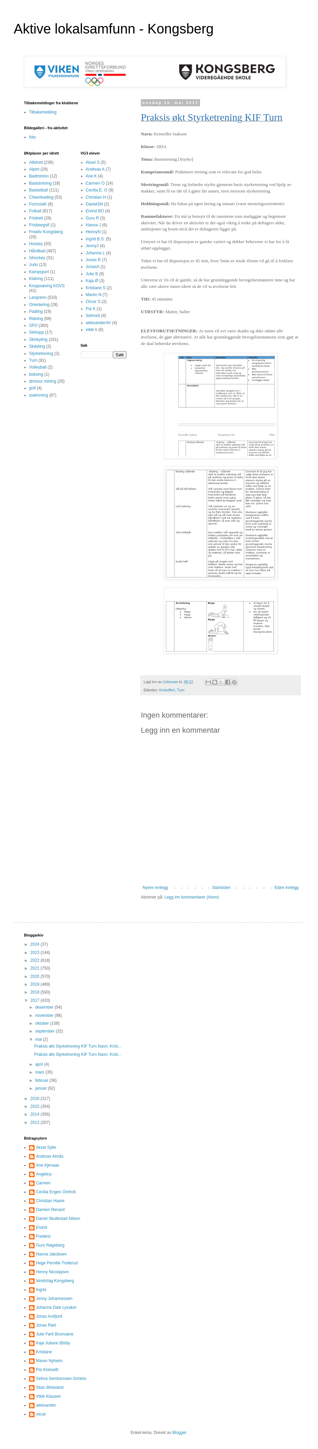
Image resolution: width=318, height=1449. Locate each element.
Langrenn (38, 297)
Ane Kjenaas (47, 1165)
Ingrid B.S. (95, 239)
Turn (180, 690)
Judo (33, 264)
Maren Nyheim (49, 1360)
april (39, 1064)
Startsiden (221, 887)
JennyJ (92, 245)
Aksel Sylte (46, 1147)
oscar (41, 1414)
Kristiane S (96, 287)
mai (39, 1039)
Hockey (36, 243)
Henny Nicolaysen (52, 1271)
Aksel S (93, 162)
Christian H (96, 197)
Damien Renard (50, 1209)
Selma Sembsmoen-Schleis (61, 1378)
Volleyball (38, 367)
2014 (35, 1114)
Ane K (91, 176)
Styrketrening (41, 353)
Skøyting (37, 346)
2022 (35, 960)
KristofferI (167, 690)
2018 (35, 992)
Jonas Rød (46, 1325)
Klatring (36, 278)
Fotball (35, 211)
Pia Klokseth (47, 1369)
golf (32, 388)
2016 (35, 1098)
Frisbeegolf (39, 225)
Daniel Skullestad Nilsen (58, 1218)
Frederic (43, 1236)
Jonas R (93, 259)
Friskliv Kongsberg (46, 231)
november (45, 1015)
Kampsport (39, 271)
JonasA (93, 266)
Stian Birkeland (50, 1387)
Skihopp (36, 332)
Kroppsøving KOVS (47, 285)
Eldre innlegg (287, 887)
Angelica (44, 1174)
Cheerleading (41, 197)
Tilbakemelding (42, 112)
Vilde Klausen (48, 1396)
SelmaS (93, 315)
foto (32, 137)
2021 (35, 968)
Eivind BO (95, 211)
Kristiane (44, 1352)
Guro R (92, 218)
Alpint (34, 169)
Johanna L (95, 253)
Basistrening (40, 183)
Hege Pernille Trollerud (57, 1263)
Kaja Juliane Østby (53, 1343)
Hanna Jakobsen (51, 1254)
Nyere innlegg (155, 887)
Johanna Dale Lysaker (56, 1307)
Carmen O (95, 183)
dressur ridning (42, 381)
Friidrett (36, 218)
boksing (36, 374)
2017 (35, 1000)
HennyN (93, 231)
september (45, 1031)
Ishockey (37, 257)
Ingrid (41, 1289)
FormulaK (38, 204)
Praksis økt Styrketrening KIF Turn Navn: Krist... (77, 1046)
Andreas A (95, 169)
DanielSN (94, 204)
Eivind (41, 1227)
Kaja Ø (92, 280)
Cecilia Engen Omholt (56, 1191)
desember (45, 1007)
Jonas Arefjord (49, 1316)
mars (40, 1072)
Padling (36, 311)
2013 (35, 1122)
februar (42, 1080)
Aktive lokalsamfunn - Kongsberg (114, 28)
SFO (33, 325)
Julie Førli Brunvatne (55, 1334)
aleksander (46, 1405)
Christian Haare (50, 1200)
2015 (35, 1106)
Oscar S (93, 301)
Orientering (39, 304)
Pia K (91, 308)
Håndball (37, 251)
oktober (42, 1023)
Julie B (92, 273)
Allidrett (36, 162)
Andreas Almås (50, 1156)
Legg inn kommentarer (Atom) (191, 897)
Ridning (36, 318)
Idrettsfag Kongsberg (55, 1280)
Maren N (94, 294)
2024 (35, 944)
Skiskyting (38, 339)
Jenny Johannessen (54, 1298)
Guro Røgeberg (50, 1245)
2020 (35, 976)
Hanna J (93, 225)
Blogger (179, 1432)
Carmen (43, 1183)
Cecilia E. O (96, 190)
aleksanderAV (98, 322)
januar (41, 1088)
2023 (35, 952)
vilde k (91, 329)
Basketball (38, 190)
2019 (35, 984)
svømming (38, 395)
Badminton (39, 176)
